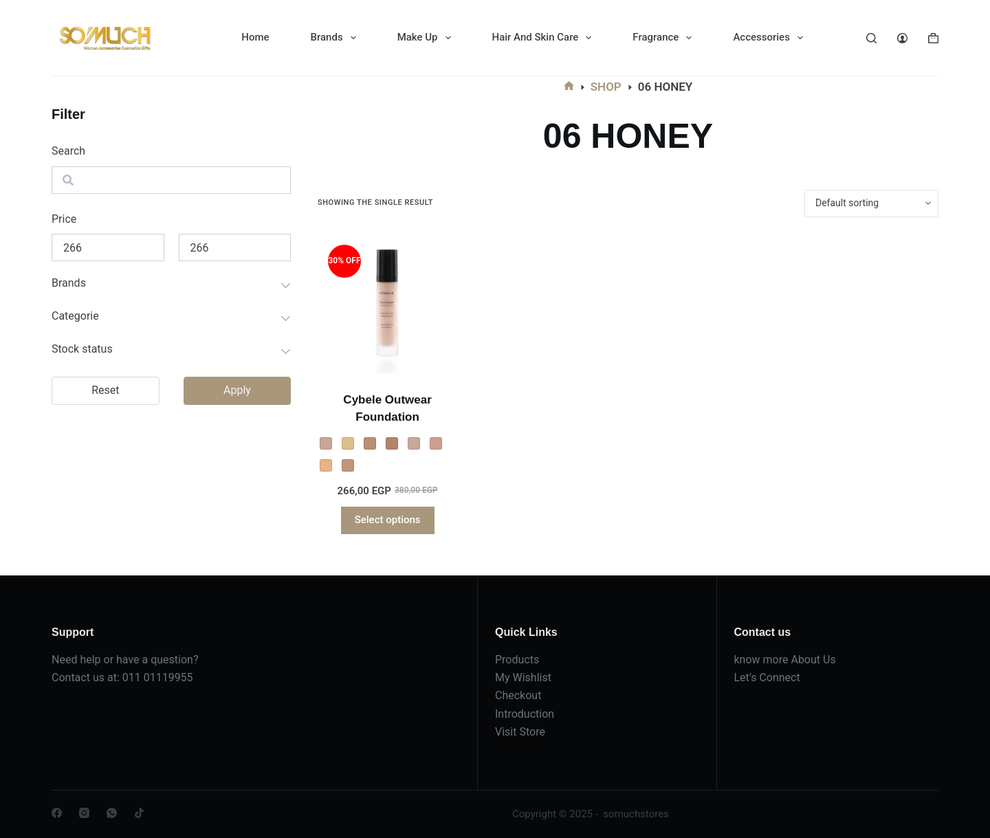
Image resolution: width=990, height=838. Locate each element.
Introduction (524, 713)
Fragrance (664, 38)
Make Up (426, 38)
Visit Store (520, 731)
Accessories (770, 38)
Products (517, 659)
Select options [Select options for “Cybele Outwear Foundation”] (388, 520)
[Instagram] (84, 813)
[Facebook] (57, 813)
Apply (237, 390)
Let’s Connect (767, 677)
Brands (336, 38)
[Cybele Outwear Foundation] (387, 304)
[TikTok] (139, 813)
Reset (105, 390)
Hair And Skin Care (544, 38)
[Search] (871, 38)
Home (255, 37)
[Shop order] (871, 203)
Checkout (518, 695)
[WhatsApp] (112, 813)
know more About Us (785, 659)
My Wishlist (523, 677)
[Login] (902, 38)
